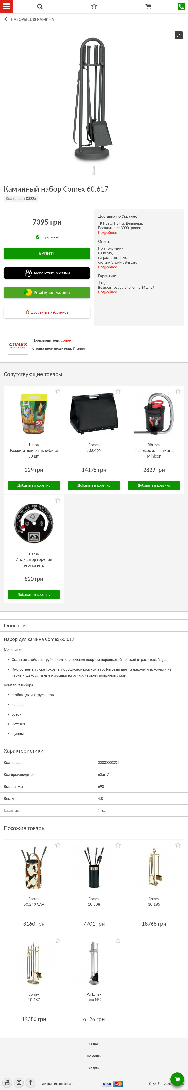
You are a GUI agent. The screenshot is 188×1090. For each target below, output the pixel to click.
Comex (66, 340)
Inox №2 (94, 999)
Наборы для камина (32, 19)
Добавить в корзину (33, 485)
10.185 (154, 904)
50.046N (94, 450)
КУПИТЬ (47, 254)
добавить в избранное (50, 312)
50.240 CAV (34, 904)
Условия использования (59, 1084)
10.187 (34, 999)
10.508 (94, 904)
